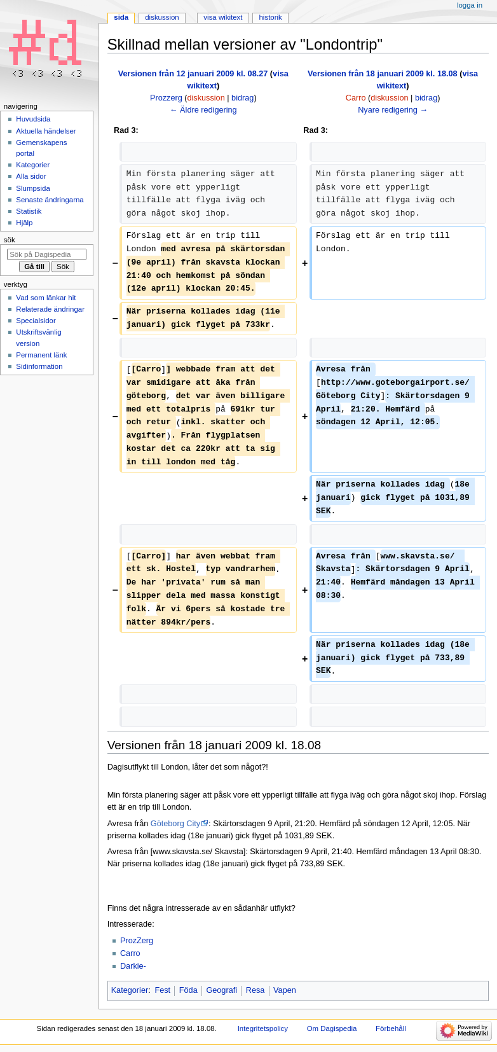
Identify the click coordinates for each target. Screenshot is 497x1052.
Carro (130, 953)
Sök (9, 240)
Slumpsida (33, 188)
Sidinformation (39, 366)
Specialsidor (35, 320)
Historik (270, 17)
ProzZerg (136, 940)
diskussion (206, 97)
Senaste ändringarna (49, 200)
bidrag (242, 97)
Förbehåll (391, 1028)
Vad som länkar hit (46, 297)
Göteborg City (175, 823)
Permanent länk (41, 355)
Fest (162, 990)
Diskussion (162, 17)
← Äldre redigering (203, 110)
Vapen (284, 990)
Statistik (28, 211)
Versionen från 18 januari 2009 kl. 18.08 (383, 73)
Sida (121, 17)
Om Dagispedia (332, 1028)
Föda (188, 990)
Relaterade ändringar (50, 309)
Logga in (469, 5)
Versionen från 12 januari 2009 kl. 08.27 (193, 73)
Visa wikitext (222, 17)
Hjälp (24, 222)
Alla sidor (31, 176)
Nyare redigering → (393, 110)
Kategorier (130, 990)
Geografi (221, 990)
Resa (255, 990)
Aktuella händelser (46, 131)
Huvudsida (33, 119)
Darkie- (133, 966)
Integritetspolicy (263, 1028)
